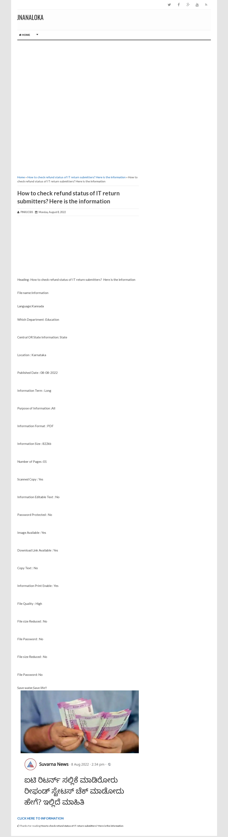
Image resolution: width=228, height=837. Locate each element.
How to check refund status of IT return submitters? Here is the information (76, 177)
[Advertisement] (78, 75)
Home (24, 34)
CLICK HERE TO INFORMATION (40, 818)
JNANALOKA (30, 17)
